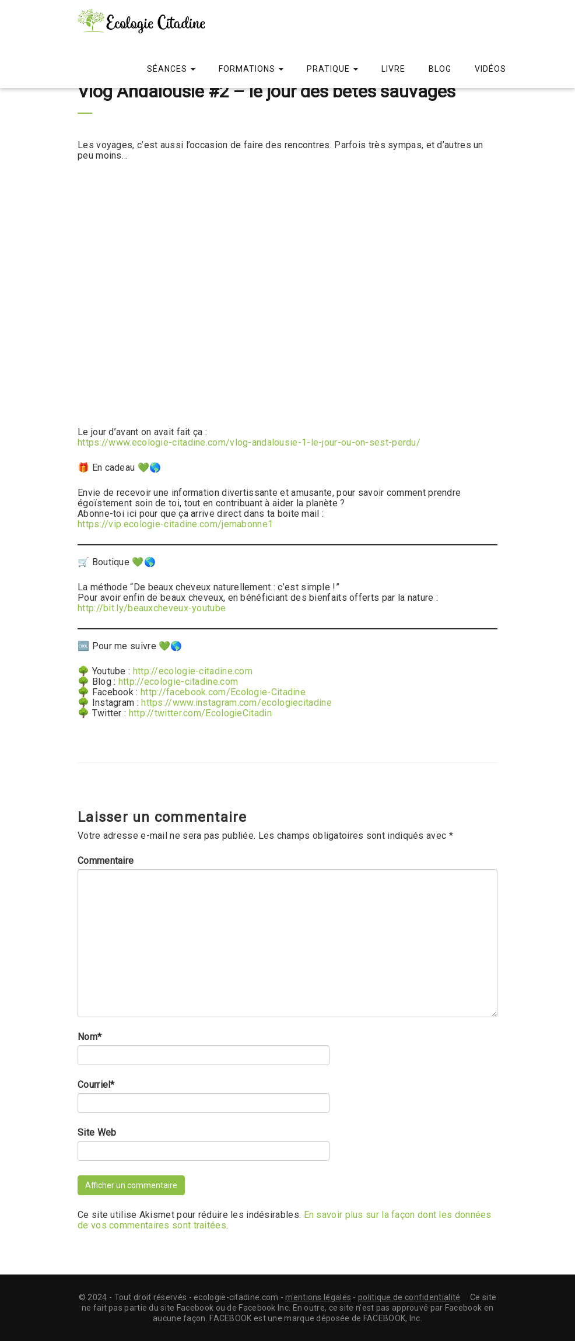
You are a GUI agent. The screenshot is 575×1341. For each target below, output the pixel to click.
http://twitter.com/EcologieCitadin (200, 713)
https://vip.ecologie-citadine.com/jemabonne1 (175, 524)
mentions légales (318, 1297)
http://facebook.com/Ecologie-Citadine (223, 692)
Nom (89, 1037)
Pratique (332, 68)
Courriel (96, 1085)
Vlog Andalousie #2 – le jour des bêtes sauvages (266, 91)
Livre (393, 68)
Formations (251, 68)
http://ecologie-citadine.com (193, 671)
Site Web (97, 1133)
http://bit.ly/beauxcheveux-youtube (152, 608)
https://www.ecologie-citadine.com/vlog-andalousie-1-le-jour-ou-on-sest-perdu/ (249, 442)
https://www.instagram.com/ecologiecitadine (236, 702)
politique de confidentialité (409, 1297)
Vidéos (490, 68)
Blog (440, 68)
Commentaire (106, 861)
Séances (171, 68)
